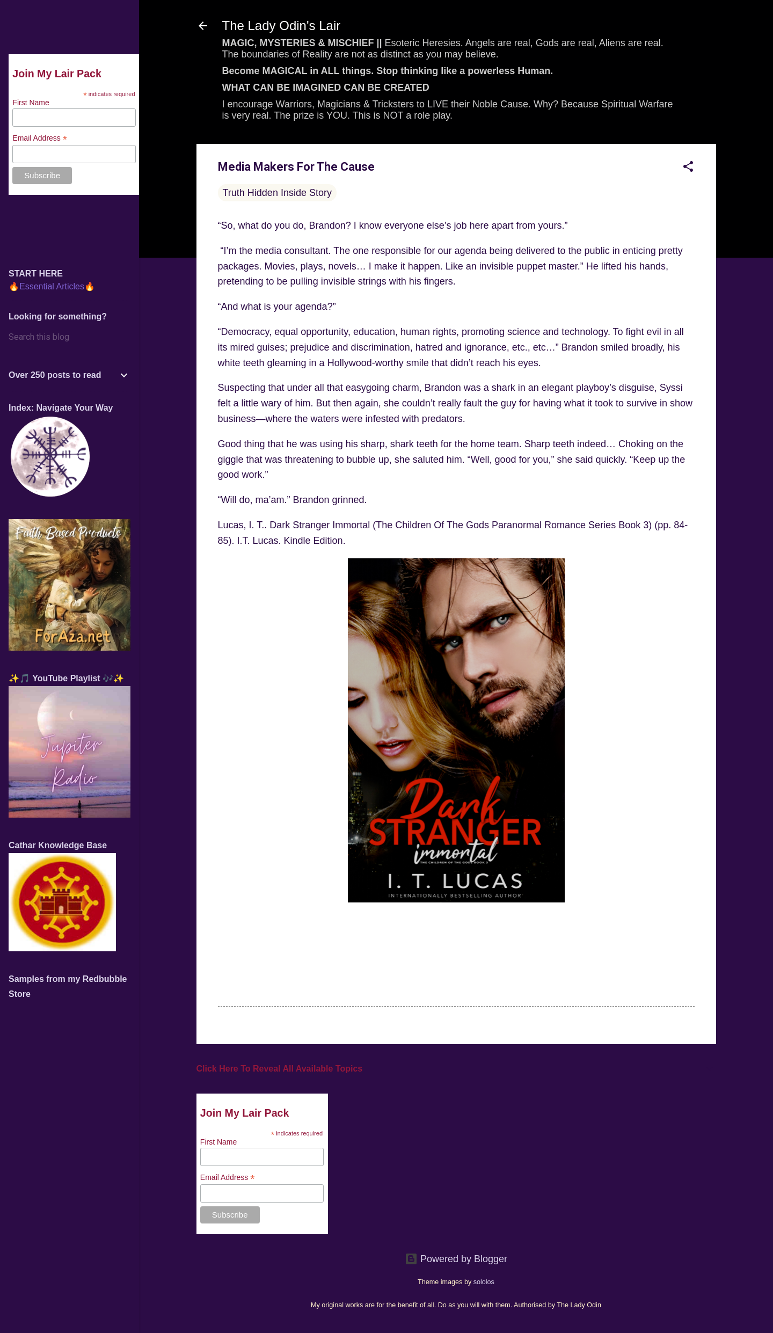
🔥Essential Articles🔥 (52, 286)
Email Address (227, 1177)
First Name (218, 1142)
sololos (483, 1282)
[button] (688, 168)
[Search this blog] (69, 337)
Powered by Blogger (456, 1259)
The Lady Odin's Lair (281, 25)
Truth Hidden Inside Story (277, 192)
